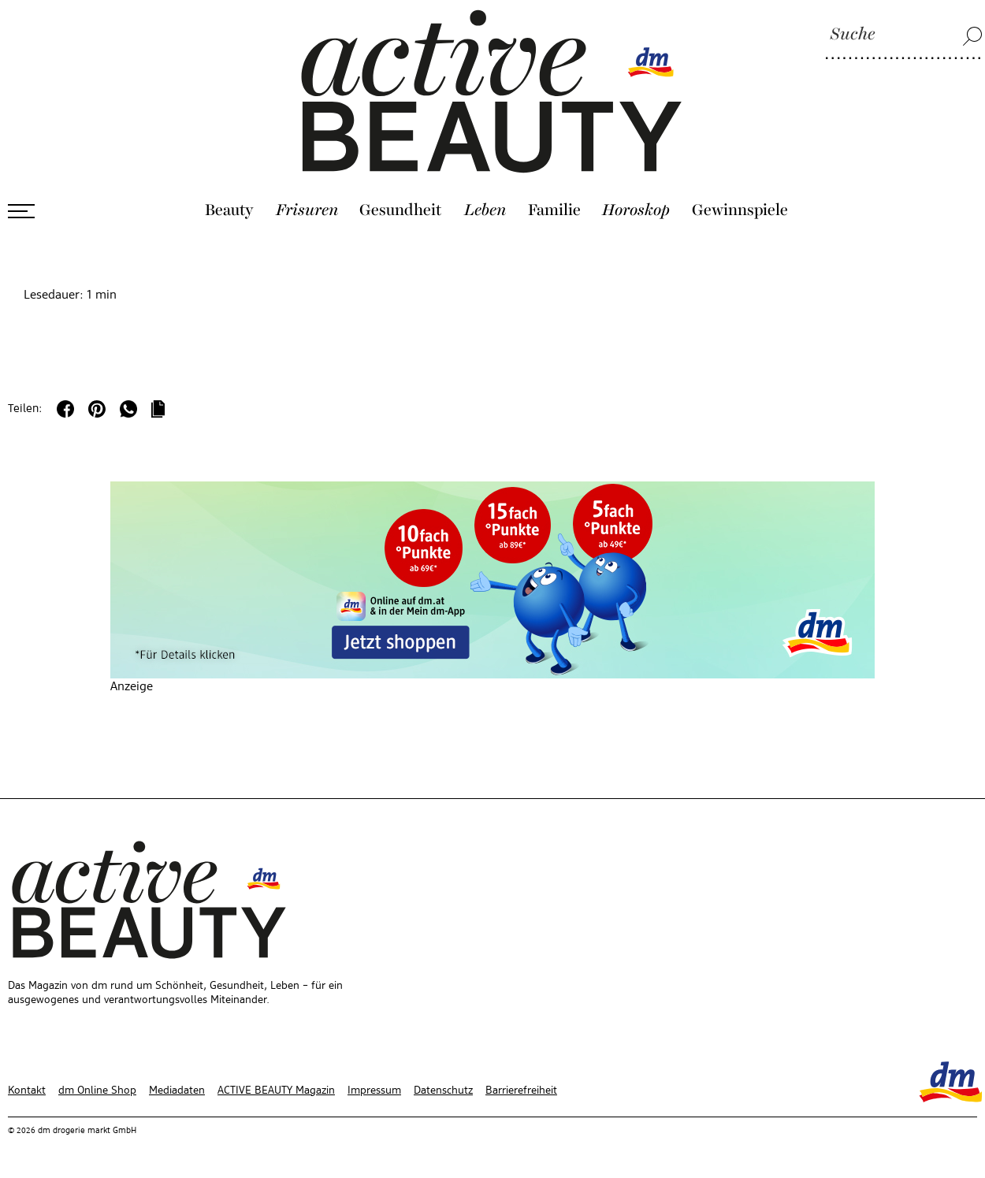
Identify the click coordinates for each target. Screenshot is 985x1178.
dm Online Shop (97, 1090)
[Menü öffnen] (21, 211)
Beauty (229, 210)
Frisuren (307, 210)
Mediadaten (177, 1090)
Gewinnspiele (740, 210)
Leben (485, 210)
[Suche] (904, 35)
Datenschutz (443, 1090)
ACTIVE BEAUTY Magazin (276, 1090)
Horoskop (636, 210)
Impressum (374, 1090)
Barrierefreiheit (521, 1090)
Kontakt (27, 1090)
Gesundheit (400, 210)
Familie (554, 210)
